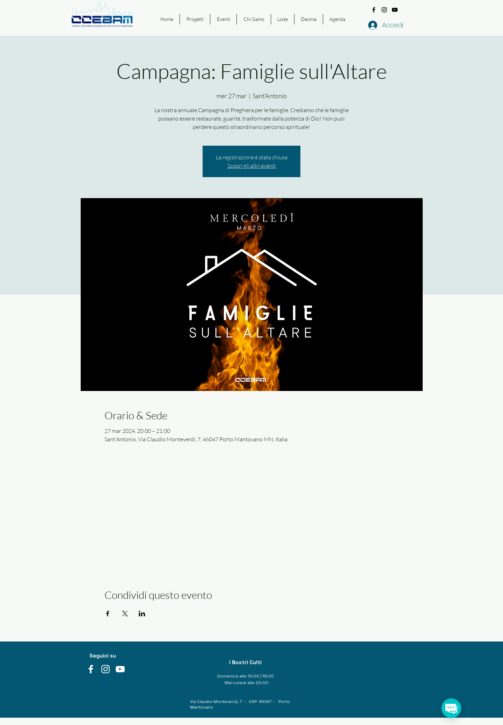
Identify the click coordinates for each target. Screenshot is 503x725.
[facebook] (373, 9)
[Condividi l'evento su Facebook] (107, 613)
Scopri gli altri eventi (251, 165)
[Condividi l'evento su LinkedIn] (142, 613)
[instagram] (384, 9)
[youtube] (394, 9)
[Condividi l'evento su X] (125, 613)
